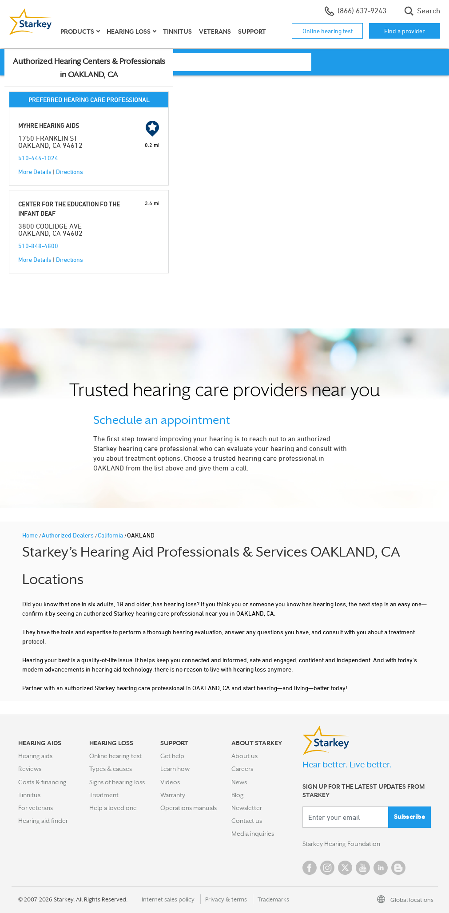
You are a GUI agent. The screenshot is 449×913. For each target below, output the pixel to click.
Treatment (104, 794)
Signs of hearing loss (117, 782)
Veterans (215, 31)
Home (30, 535)
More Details (35, 171)
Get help (172, 755)
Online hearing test (327, 31)
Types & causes (110, 768)
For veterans (35, 807)
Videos (170, 782)
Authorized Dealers (68, 535)
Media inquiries (252, 833)
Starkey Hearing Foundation (341, 843)
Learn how (175, 768)
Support (252, 31)
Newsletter (246, 807)
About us (244, 755)
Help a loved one (113, 807)
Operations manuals (188, 807)
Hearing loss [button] (129, 31)
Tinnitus (177, 31)
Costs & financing (42, 782)
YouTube (363, 868)
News (239, 782)
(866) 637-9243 (355, 11)
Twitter (345, 868)
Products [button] (77, 31)
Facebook (309, 868)
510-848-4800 (38, 245)
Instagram (327, 868)
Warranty (172, 794)
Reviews (29, 768)
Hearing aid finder (43, 820)
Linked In (381, 868)
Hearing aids (35, 755)
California (111, 535)
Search (422, 11)
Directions (69, 171)
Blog (237, 794)
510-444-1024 (38, 158)
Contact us (246, 820)
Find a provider (404, 31)
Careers (242, 768)
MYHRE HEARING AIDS (48, 125)
